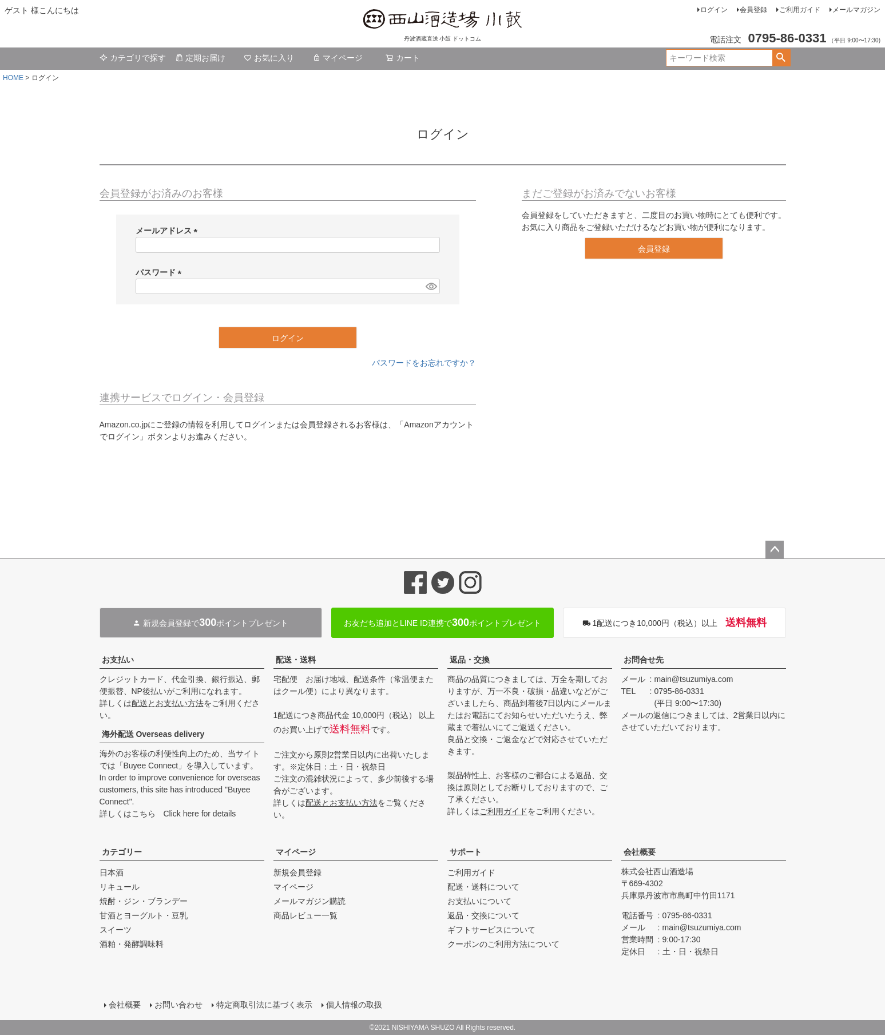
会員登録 (753, 10)
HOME (13, 78)
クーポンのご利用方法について (503, 944)
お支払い (118, 659)
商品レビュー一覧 (305, 915)
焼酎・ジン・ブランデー (144, 901)
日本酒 (112, 872)
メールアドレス (169, 230)
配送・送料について (483, 886)
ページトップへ (774, 550)
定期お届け (200, 57)
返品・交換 (470, 659)
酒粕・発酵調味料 (132, 944)
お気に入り (269, 57)
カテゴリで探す (133, 57)
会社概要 (640, 851)
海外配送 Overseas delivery (153, 734)
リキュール (120, 886)
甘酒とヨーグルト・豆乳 (144, 915)
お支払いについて (479, 901)
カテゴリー (122, 851)
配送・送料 (296, 659)
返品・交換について (483, 915)
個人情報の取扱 (354, 1004)
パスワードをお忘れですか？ (424, 362)
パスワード (161, 272)
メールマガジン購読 (309, 901)
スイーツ (116, 929)
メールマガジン (856, 10)
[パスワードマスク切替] (431, 286)
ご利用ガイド (799, 10)
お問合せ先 (644, 659)
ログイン (714, 10)
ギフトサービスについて (491, 929)
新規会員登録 (297, 872)
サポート (466, 851)
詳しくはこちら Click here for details (168, 813)
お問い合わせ (178, 1004)
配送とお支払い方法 (168, 703)
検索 (781, 58)
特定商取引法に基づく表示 (264, 1004)
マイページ (337, 57)
